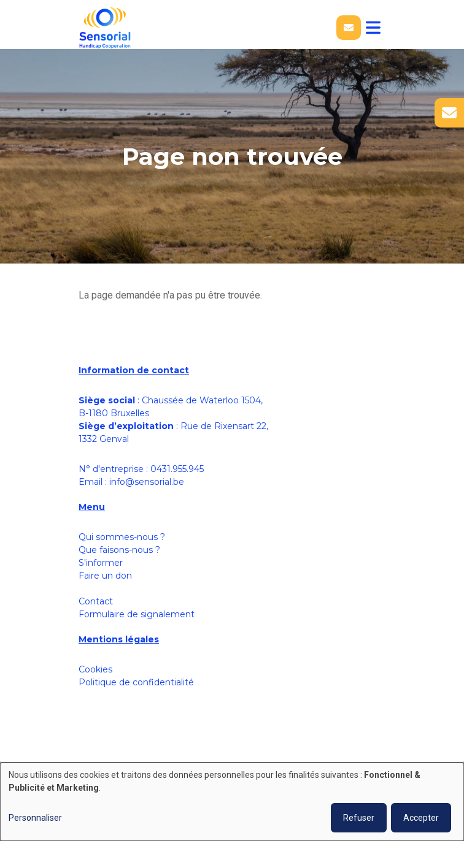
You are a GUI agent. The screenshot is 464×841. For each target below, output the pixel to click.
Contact (96, 601)
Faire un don (105, 575)
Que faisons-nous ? (119, 549)
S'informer (101, 562)
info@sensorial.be (146, 481)
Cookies (95, 669)
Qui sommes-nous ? (122, 536)
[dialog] (232, 802)
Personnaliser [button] (35, 818)
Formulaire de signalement (137, 614)
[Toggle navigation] (373, 27)
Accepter (421, 818)
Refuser (358, 818)
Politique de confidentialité (136, 682)
